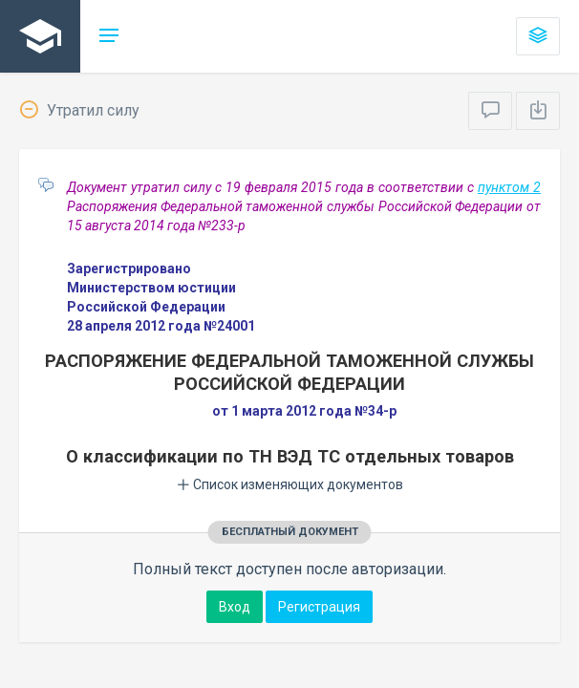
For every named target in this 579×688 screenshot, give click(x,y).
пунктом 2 (509, 187)
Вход (234, 606)
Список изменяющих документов (290, 484)
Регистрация (319, 606)
